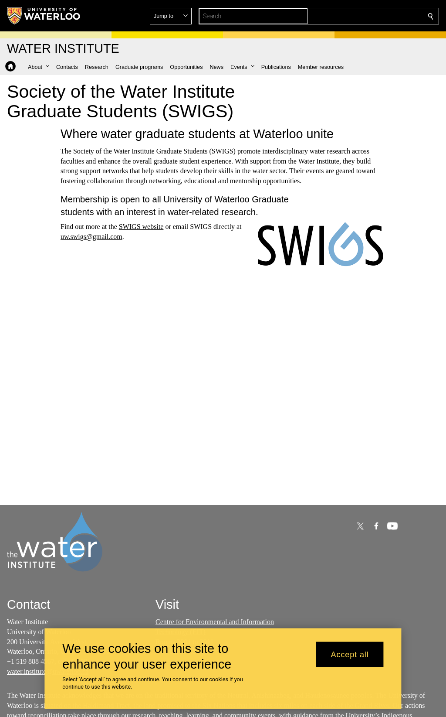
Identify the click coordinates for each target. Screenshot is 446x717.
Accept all (350, 654)
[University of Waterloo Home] (44, 15)
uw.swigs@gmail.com (91, 236)
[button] (367, 16)
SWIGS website (141, 226)
